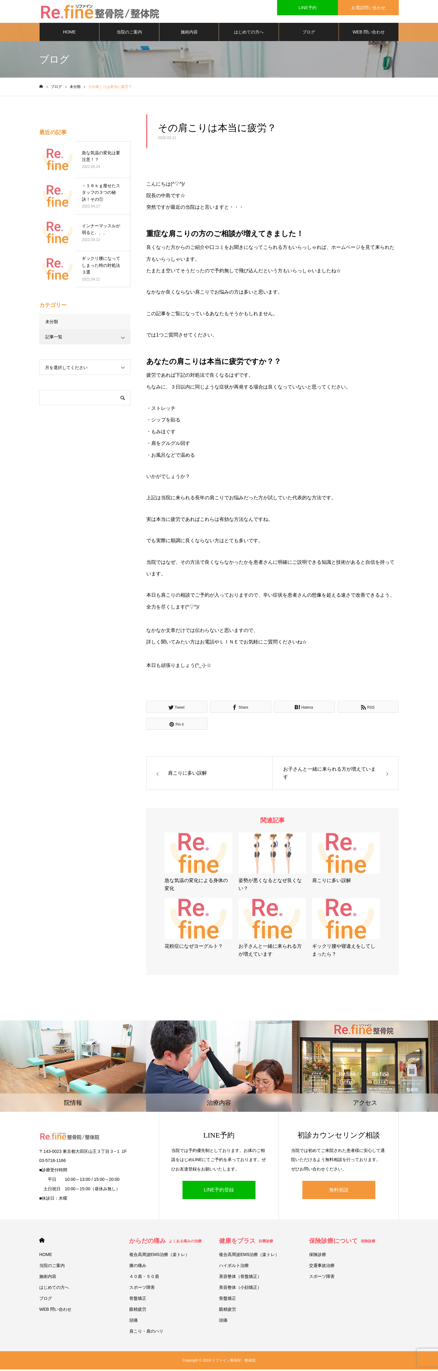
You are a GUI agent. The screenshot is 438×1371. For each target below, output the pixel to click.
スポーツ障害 (142, 1288)
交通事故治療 (322, 1267)
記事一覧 (53, 338)
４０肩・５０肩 (144, 1277)
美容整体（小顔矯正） (240, 1288)
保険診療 (317, 1256)
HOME (69, 33)
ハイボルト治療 (234, 1267)
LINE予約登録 (219, 1191)
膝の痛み (137, 1267)
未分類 (51, 323)
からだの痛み (165, 1242)
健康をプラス (246, 1242)
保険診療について (342, 1242)
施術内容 (189, 33)
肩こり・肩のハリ (146, 1332)
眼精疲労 (137, 1310)
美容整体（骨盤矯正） (240, 1277)
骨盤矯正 (137, 1299)
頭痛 (133, 1321)
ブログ (308, 33)
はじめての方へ (249, 33)
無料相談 (339, 1191)
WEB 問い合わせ (369, 33)
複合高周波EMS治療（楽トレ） (159, 1256)
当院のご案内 (129, 33)
